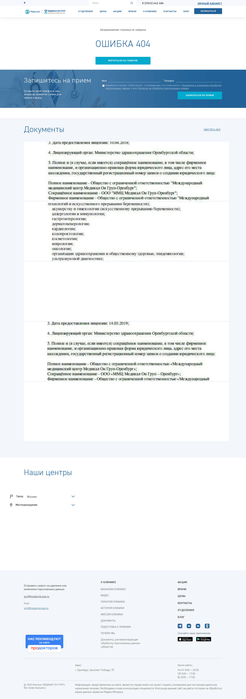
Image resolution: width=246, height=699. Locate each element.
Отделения (85, 11)
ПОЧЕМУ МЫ (108, 633)
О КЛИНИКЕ (150, 11)
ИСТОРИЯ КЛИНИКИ (112, 608)
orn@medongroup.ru (36, 596)
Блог (186, 11)
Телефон (169, 81)
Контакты (169, 11)
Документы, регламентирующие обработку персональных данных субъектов (120, 643)
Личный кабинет (209, 3)
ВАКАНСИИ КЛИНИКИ (113, 589)
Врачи (132, 11)
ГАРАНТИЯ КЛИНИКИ (113, 602)
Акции (117, 11)
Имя (104, 81)
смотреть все (212, 130)
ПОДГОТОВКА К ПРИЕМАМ (116, 627)
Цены (103, 11)
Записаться (208, 11)
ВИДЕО (105, 595)
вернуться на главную (123, 60)
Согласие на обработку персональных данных (163, 88)
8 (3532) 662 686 (153, 3)
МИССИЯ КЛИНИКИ (112, 614)
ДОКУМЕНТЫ (108, 621)
